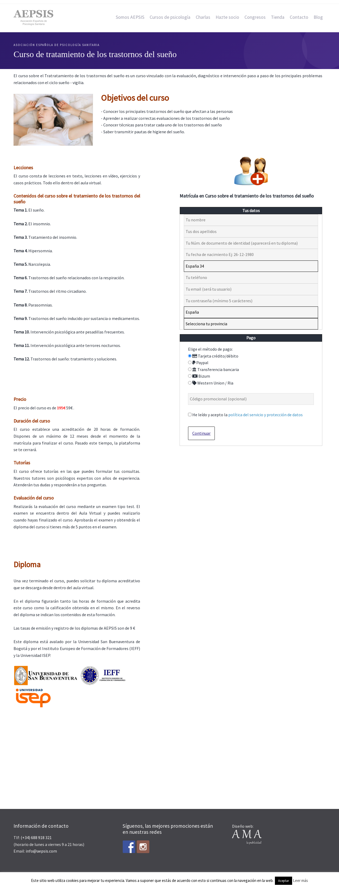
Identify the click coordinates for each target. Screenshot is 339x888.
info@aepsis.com (41, 851)
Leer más (300, 880)
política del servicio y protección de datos (265, 414)
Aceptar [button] (283, 880)
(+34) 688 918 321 (36, 837)
